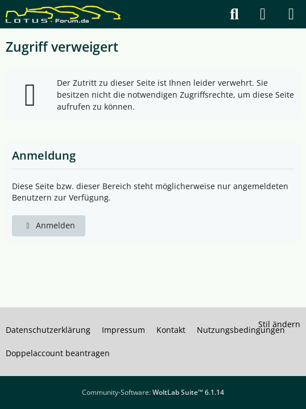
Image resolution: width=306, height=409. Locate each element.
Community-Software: (153, 392)
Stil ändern (279, 324)
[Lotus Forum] (63, 14)
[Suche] (234, 14)
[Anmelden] (262, 14)
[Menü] (291, 14)
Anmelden (48, 225)
